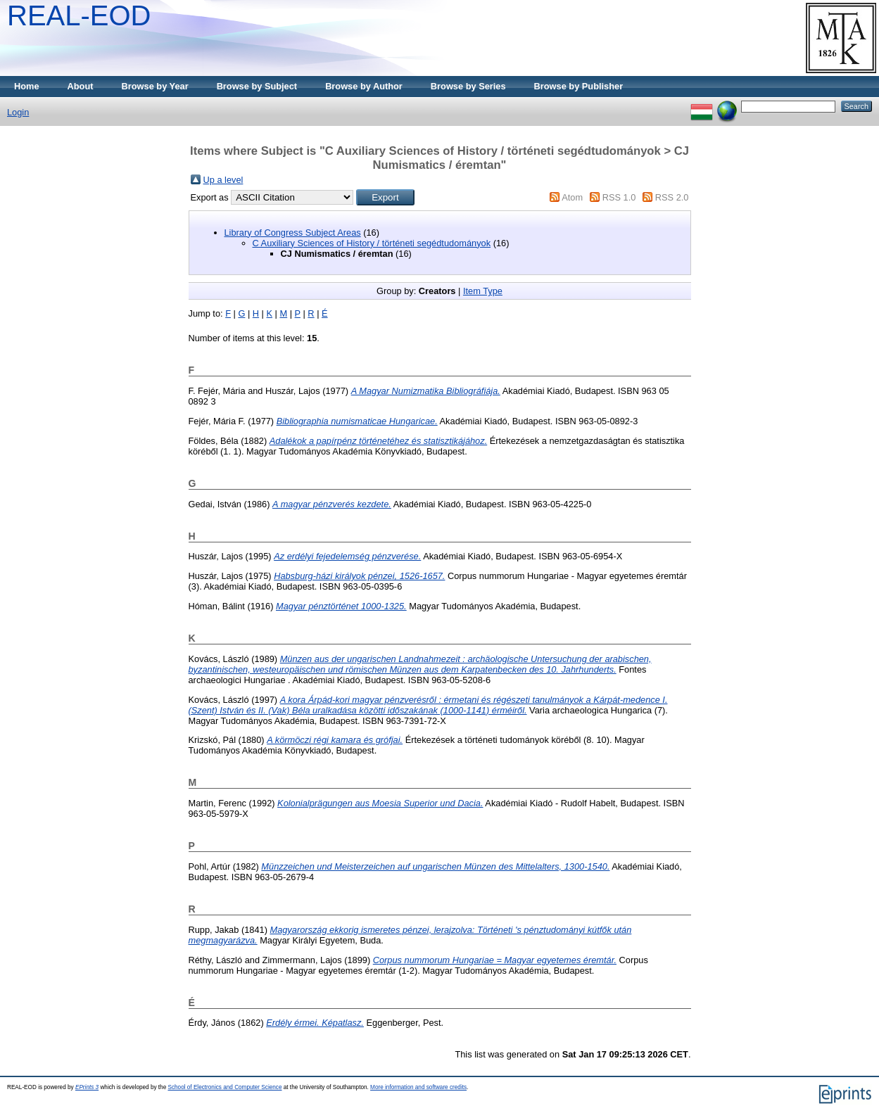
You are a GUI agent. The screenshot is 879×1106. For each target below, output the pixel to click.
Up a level (223, 179)
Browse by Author (364, 86)
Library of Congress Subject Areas (293, 232)
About (81, 86)
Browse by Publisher (579, 86)
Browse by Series (468, 86)
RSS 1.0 (619, 197)
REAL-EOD (79, 15)
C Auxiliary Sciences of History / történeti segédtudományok (372, 243)
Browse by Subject (257, 86)
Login (18, 112)
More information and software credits (418, 1087)
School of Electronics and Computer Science (224, 1087)
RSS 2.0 (672, 197)
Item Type (482, 291)
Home (26, 86)
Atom (572, 197)
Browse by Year (155, 86)
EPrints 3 (87, 1087)
